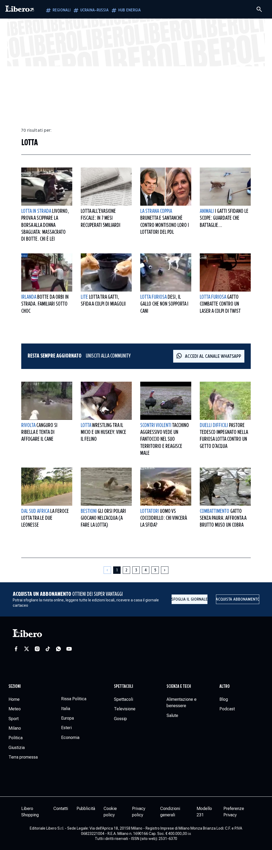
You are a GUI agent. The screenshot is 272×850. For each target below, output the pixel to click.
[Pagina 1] (117, 570)
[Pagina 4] (145, 570)
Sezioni (14, 686)
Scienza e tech (179, 686)
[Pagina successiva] (164, 570)
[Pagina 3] (136, 570)
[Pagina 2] (126, 570)
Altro (224, 686)
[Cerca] (259, 9)
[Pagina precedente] (107, 570)
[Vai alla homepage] (20, 9)
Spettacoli (123, 686)
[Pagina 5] (155, 570)
